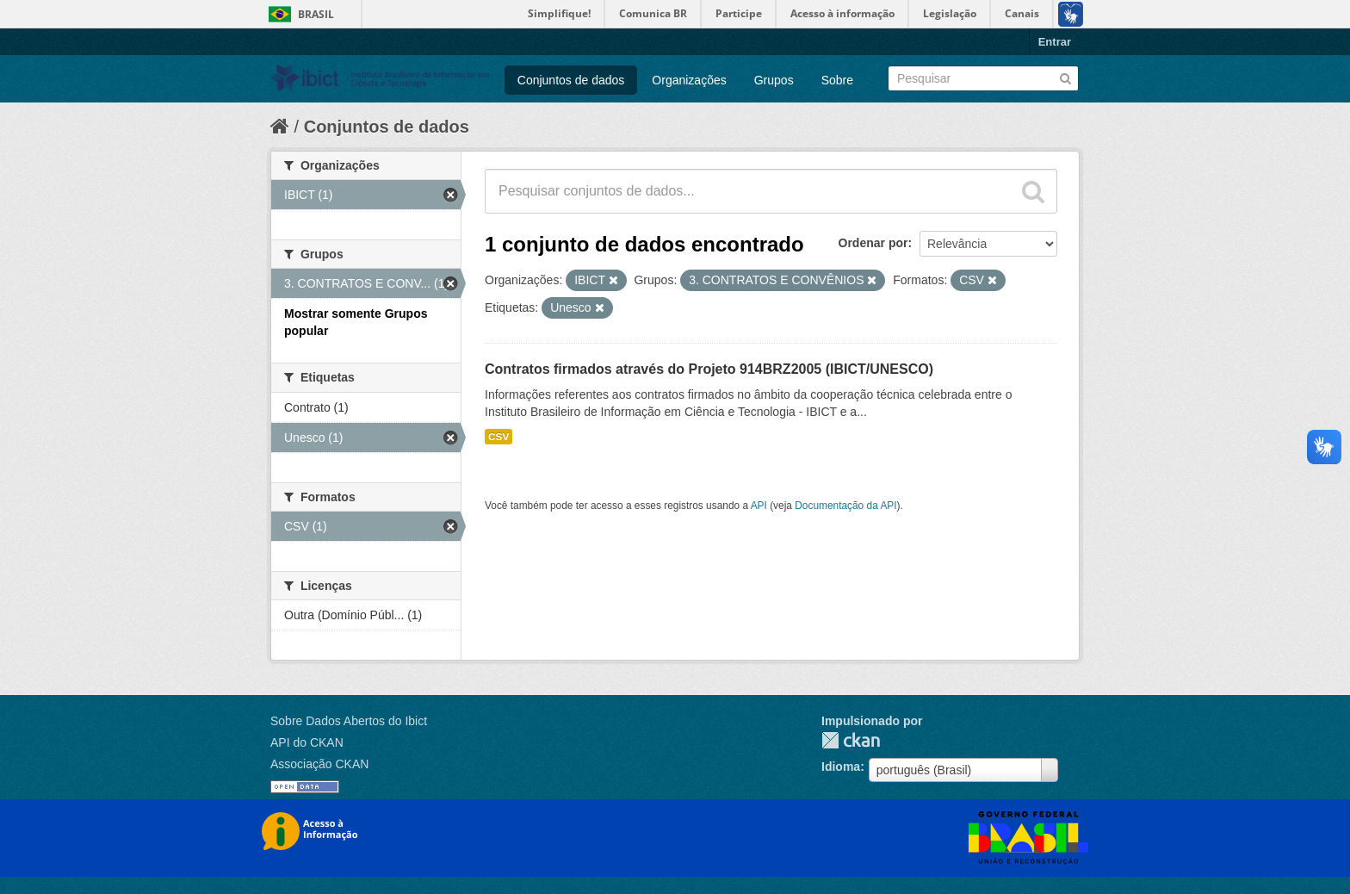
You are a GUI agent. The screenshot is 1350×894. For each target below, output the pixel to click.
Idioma (840, 766)
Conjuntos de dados (571, 80)
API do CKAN (307, 742)
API (759, 506)
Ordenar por (873, 243)
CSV (498, 437)
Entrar (1054, 41)
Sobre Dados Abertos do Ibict (348, 721)
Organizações (689, 80)
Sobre (837, 80)
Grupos (774, 80)
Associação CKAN (319, 764)
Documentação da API (845, 506)
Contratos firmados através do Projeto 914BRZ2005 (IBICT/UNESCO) (709, 369)
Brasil (316, 14)
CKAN (850, 740)
